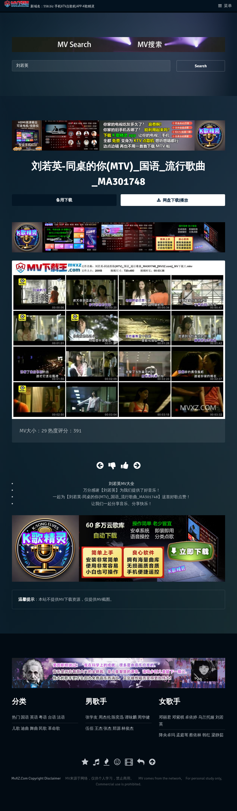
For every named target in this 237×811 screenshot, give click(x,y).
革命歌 (54, 728)
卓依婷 (191, 717)
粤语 (43, 717)
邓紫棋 (178, 717)
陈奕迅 (118, 717)
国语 (25, 717)
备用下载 (64, 200)
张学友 (91, 717)
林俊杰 (127, 728)
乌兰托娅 (206, 717)
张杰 (107, 728)
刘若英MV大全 (121, 483)
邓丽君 (165, 717)
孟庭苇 (182, 735)
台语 (52, 717)
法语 (61, 717)
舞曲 (34, 728)
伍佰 (89, 728)
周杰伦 (105, 717)
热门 (16, 717)
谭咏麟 (131, 717)
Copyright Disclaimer (44, 778)
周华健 (144, 717)
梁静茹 (217, 735)
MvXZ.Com (19, 778)
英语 (34, 717)
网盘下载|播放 (175, 200)
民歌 (43, 728)
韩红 (206, 735)
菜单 (228, 5)
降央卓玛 (167, 735)
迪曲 (25, 728)
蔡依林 (195, 735)
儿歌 (16, 728)
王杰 (99, 728)
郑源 (117, 728)
